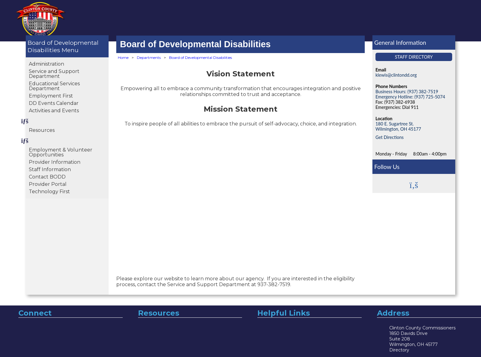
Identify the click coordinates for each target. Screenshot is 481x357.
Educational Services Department (54, 86)
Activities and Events (54, 110)
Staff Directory (414, 57)
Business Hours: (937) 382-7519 (406, 91)
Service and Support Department (54, 73)
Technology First (49, 191)
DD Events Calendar (54, 103)
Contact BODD (47, 177)
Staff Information (50, 169)
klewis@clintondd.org (396, 75)
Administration (46, 64)
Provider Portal (48, 184)
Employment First (51, 96)
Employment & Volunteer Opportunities (60, 152)
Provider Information (54, 162)
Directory (399, 350)
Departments (149, 57)
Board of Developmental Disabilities (63, 46)
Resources (42, 130)
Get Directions (389, 137)
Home (123, 57)
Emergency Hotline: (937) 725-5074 (410, 96)
